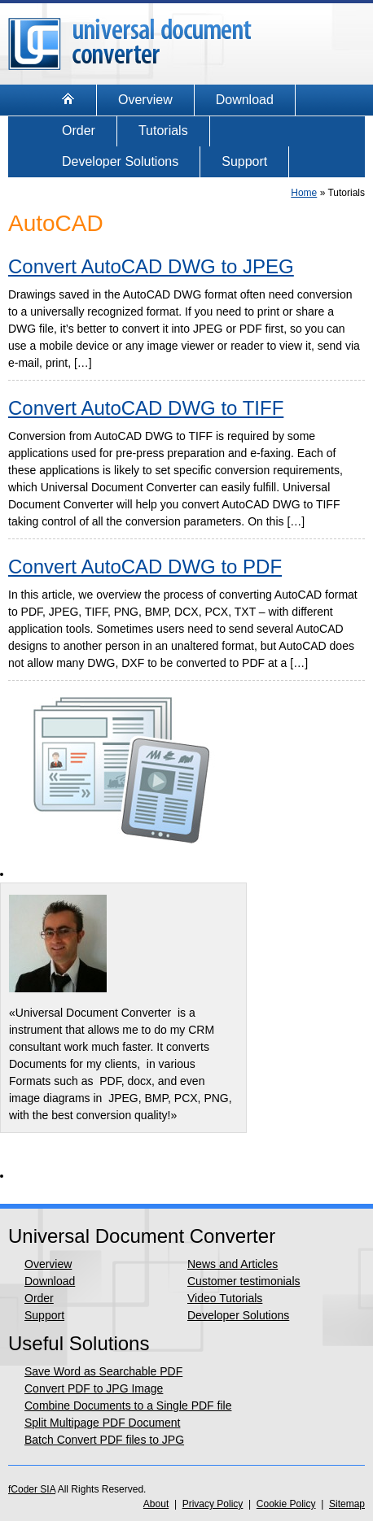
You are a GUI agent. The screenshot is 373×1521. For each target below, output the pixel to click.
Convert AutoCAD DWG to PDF (145, 566)
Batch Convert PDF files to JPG (104, 1439)
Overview (145, 100)
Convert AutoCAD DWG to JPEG (151, 266)
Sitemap (347, 1504)
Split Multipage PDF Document (102, 1422)
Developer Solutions (120, 161)
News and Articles (232, 1263)
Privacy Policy (213, 1504)
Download (245, 100)
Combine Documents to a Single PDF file (127, 1405)
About (156, 1504)
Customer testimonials (244, 1281)
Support (244, 161)
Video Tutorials (224, 1298)
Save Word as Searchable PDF (103, 1371)
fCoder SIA (31, 1489)
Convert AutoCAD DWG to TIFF (145, 408)
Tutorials (163, 130)
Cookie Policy (286, 1504)
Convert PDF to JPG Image (93, 1388)
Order (78, 130)
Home (304, 192)
